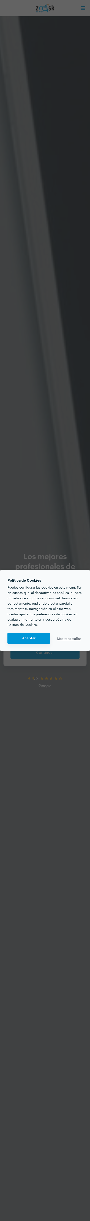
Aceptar (29, 638)
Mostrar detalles (69, 638)
